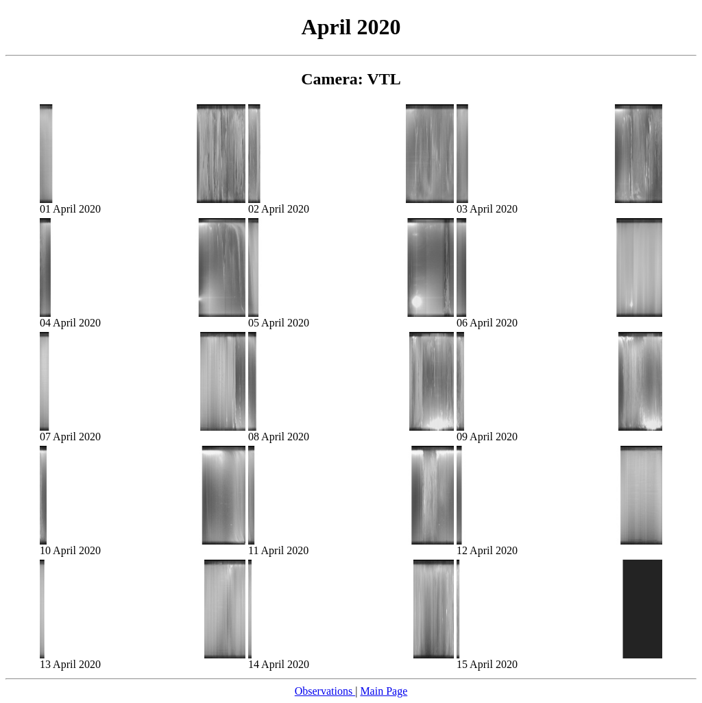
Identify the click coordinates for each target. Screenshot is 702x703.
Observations (325, 691)
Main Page (383, 691)
